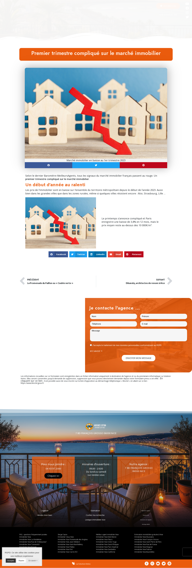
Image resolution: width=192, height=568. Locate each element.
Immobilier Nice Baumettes (144, 552)
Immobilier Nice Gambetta (106, 549)
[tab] (68, 8)
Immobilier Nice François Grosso (146, 539)
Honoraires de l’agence (146, 519)
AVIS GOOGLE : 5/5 (168, 15)
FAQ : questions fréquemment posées (33, 535)
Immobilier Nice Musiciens (144, 537)
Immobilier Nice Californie (105, 552)
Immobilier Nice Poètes (66, 547)
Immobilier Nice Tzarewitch (29, 544)
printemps (111, 218)
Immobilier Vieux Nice (66, 537)
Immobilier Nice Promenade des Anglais (73, 539)
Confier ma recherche (95, 515)
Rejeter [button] (21, 561)
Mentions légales (146, 510)
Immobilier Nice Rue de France (145, 544)
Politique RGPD (145, 524)
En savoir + (33, 561)
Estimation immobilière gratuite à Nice (148, 535)
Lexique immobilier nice (95, 519)
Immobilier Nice (25, 537)
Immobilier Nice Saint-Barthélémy (70, 544)
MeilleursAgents (66, 175)
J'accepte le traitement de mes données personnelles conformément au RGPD (126, 345)
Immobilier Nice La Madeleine (30, 539)
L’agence (44, 510)
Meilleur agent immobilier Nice (107, 535)
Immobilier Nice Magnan (143, 547)
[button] (168, 6)
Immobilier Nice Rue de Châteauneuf (32, 542)
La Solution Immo (83, 564)
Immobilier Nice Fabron (143, 549)
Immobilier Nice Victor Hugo (106, 542)
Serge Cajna (62, 535)
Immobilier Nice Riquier (28, 547)
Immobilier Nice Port (65, 549)
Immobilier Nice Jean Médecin (69, 542)
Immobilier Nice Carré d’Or (68, 552)
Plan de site (146, 515)
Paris (148, 218)
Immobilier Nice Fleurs (104, 539)
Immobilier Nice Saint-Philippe (107, 544)
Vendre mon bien (44, 515)
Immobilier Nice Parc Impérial (107, 547)
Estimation (95, 510)
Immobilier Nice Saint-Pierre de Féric (147, 542)
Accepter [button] (10, 561)
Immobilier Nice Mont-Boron (106, 537)
